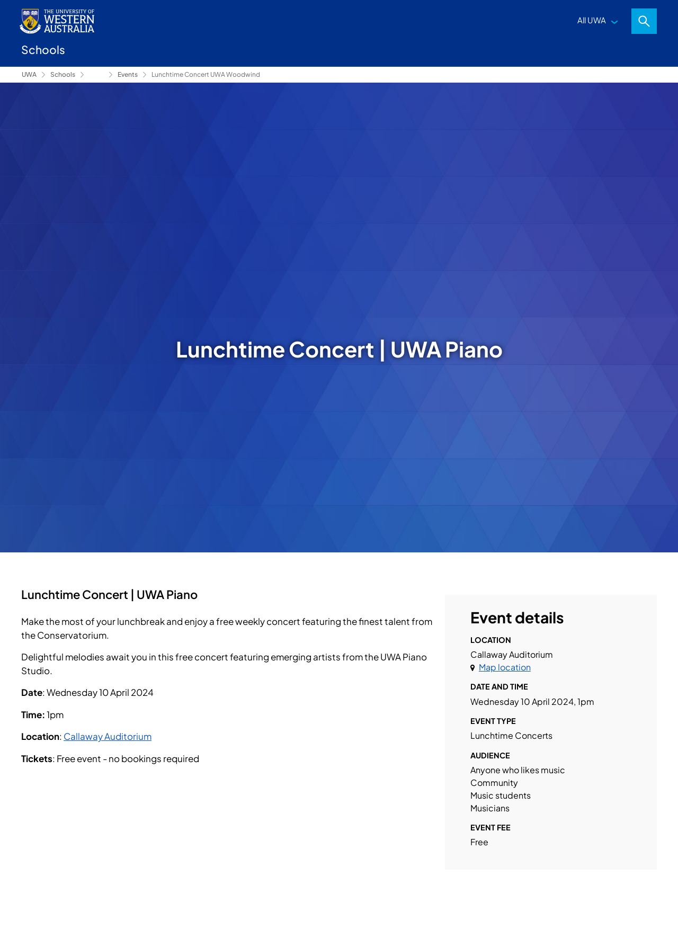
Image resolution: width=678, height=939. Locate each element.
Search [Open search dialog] (644, 21)
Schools (62, 74)
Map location (505, 667)
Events (128, 74)
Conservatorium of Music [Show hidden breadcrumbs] (96, 75)
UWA (29, 74)
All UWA (591, 20)
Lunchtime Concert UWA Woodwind (205, 74)
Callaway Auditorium (107, 736)
